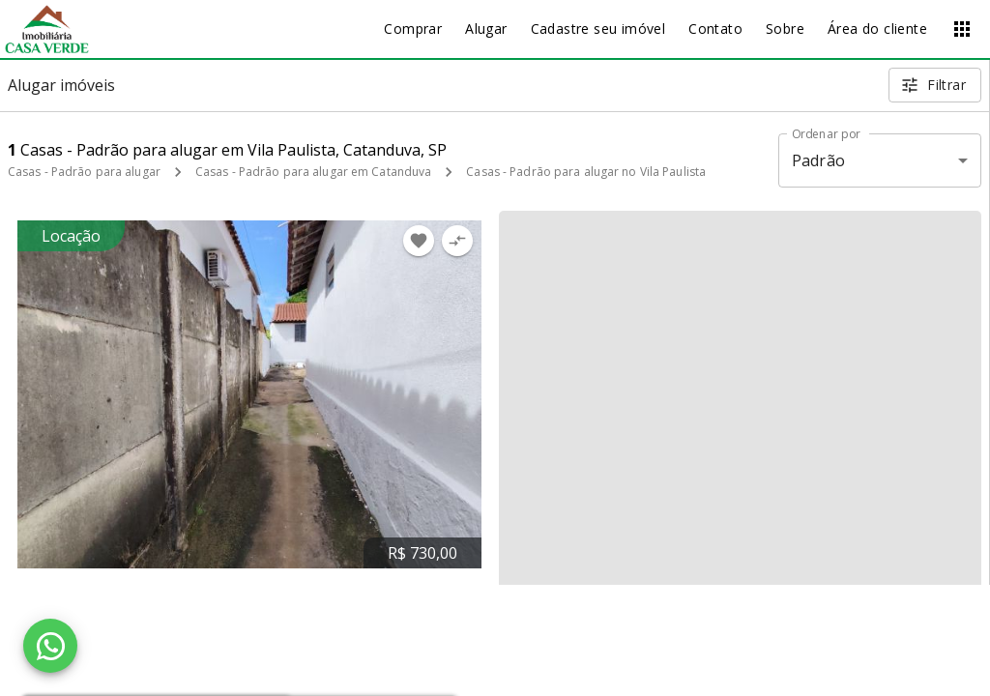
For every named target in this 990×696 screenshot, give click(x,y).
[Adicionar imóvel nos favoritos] (418, 240)
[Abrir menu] (962, 29)
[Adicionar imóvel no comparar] (457, 240)
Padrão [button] (818, 160)
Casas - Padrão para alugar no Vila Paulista (586, 171)
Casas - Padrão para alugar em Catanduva (313, 171)
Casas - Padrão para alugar (84, 171)
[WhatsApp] (50, 646)
